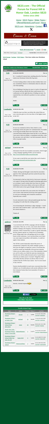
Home (18, 20)
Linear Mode (44, 67)
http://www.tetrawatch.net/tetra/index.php (24, 160)
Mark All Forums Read (26, 49)
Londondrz (8, 109)
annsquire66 (43, 344)
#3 (46, 124)
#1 (46, 73)
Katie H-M (21, 338)
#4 (46, 147)
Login (15, 52)
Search (37, 49)
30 (27, 325)
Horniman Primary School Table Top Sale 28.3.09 (10, 338)
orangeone (42, 320)
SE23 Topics (28, 20)
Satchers (42, 325)
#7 (46, 280)
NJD (7, 73)
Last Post (37, 315)
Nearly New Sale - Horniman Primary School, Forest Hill (10, 331)
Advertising (29, 26)
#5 (46, 168)
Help (43, 49)
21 (27, 319)
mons (20, 325)
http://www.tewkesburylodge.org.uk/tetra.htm (25, 154)
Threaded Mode (36, 67)
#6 (46, 221)
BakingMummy (20, 331)
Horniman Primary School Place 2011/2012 (10, 324)
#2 (46, 109)
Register (20, 52)
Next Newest (29, 299)
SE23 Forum (6, 57)
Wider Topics (40, 20)
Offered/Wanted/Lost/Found (28, 23)
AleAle (21, 314)
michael (8, 148)
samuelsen (42, 315)
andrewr (8, 222)
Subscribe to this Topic (25, 297)
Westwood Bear (20, 343)
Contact (39, 26)
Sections (13, 57)
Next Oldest (21, 299)
